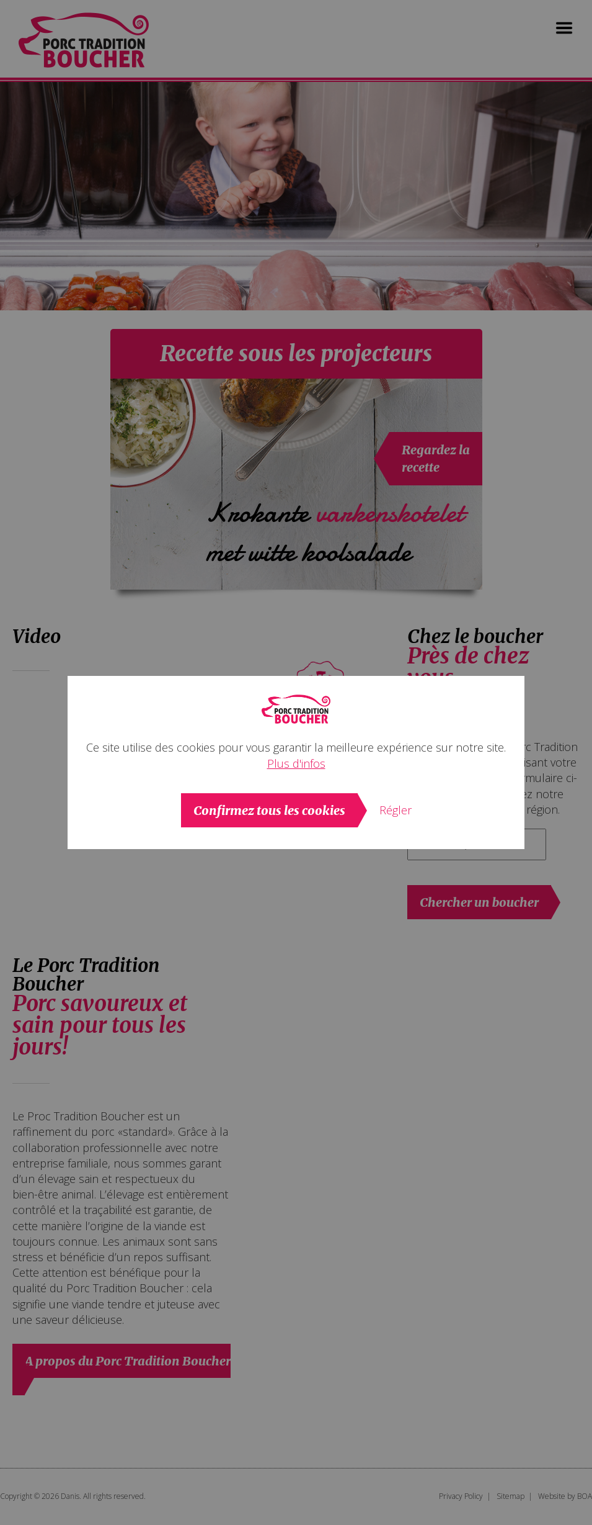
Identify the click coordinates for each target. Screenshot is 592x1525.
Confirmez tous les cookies (269, 810)
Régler (395, 810)
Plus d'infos (296, 763)
